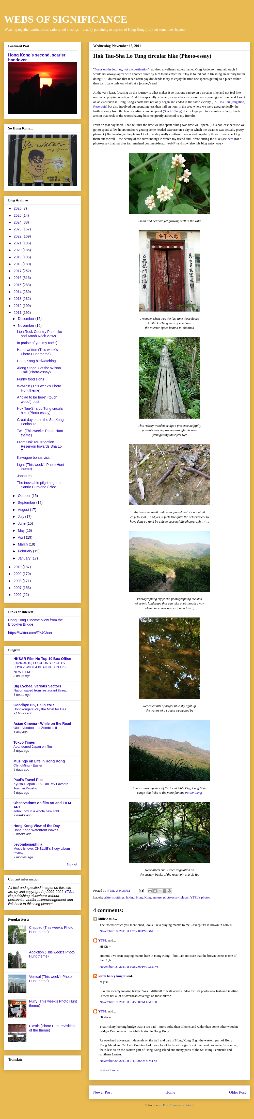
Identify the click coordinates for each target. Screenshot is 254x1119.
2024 (18, 222)
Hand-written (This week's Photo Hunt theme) (37, 352)
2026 (18, 208)
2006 (18, 595)
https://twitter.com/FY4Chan (30, 633)
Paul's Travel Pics (28, 780)
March (23, 544)
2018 (18, 264)
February (25, 551)
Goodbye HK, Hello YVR (33, 705)
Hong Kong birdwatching (36, 361)
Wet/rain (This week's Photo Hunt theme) (39, 388)
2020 (18, 250)
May (21, 530)
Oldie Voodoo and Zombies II (35, 728)
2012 (18, 306)
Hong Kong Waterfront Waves (35, 830)
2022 (18, 236)
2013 (18, 299)
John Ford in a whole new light (36, 811)
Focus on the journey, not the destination (121, 69)
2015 (18, 285)
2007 (18, 588)
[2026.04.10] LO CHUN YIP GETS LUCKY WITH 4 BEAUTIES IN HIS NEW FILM (39, 667)
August (24, 510)
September (27, 502)
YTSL (102, 940)
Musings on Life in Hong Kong (39, 761)
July (21, 516)
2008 (18, 581)
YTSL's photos (200, 897)
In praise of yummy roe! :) (37, 343)
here (230, 139)
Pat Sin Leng (193, 792)
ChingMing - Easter (27, 765)
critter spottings (114, 897)
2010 (18, 567)
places (184, 897)
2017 (18, 271)
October (24, 496)
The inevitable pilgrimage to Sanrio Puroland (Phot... (38, 485)
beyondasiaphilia (27, 844)
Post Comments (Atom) (178, 1105)
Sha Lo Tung (172, 111)
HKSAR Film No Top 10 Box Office (42, 659)
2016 (18, 278)
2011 (18, 313)
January (24, 558)
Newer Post (102, 1092)
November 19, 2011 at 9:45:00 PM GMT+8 (128, 1002)
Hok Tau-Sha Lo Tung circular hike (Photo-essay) (40, 410)
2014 (18, 292)
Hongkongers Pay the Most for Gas (39, 709)
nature (157, 897)
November (26, 325)
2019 (18, 257)
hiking (130, 897)
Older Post (237, 1092)
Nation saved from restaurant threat (40, 690)
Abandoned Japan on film (32, 746)
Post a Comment (110, 1070)
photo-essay (171, 897)
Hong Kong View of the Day (36, 826)
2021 (18, 243)
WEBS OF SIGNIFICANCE (65, 19)
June (22, 523)
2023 (18, 229)
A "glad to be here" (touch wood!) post (37, 399)
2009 (18, 574)
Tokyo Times (24, 742)
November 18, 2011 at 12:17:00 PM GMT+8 (129, 931)
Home (170, 1092)
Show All (72, 864)
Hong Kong (144, 897)
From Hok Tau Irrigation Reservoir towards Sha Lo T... (39, 446)
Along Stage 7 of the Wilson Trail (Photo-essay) (39, 370)
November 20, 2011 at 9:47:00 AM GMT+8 (128, 1061)
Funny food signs (30, 379)
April (22, 537)
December (26, 319)
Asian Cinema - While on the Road (42, 724)
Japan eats (26, 476)
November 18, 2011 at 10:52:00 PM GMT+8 (129, 966)
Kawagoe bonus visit (33, 457)
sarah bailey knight (111, 976)
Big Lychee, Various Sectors (37, 686)
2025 (18, 215)
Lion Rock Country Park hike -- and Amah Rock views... (41, 334)
